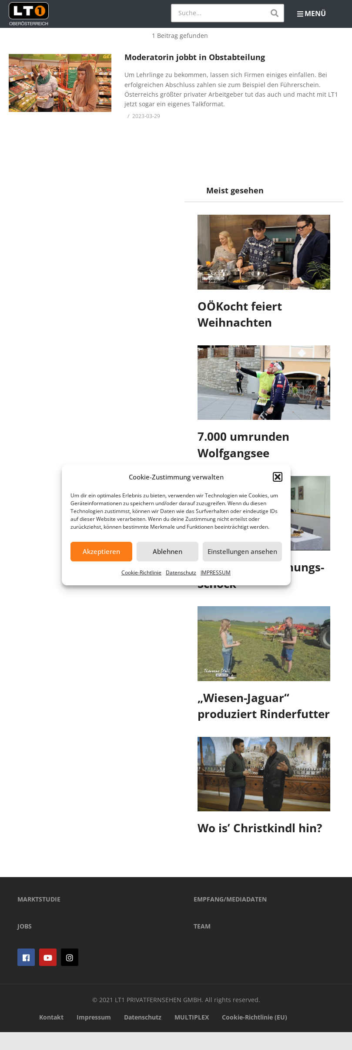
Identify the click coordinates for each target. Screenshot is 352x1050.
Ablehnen (167, 551)
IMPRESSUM (216, 572)
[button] (277, 477)
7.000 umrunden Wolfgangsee (244, 445)
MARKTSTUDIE (38, 917)
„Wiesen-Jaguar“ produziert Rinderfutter (264, 706)
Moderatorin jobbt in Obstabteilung (194, 57)
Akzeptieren (101, 551)
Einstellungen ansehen (242, 551)
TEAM (202, 944)
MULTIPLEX (191, 1035)
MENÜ (311, 13)
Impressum (94, 1035)
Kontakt (51, 1035)
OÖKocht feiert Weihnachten (240, 314)
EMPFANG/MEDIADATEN (230, 917)
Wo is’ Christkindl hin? (260, 828)
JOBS (24, 944)
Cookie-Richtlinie (141, 572)
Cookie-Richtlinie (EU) (254, 1035)
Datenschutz (181, 572)
